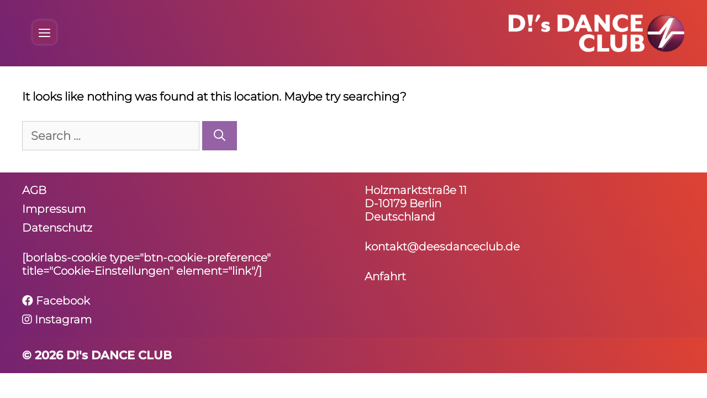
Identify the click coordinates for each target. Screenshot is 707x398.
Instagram (57, 319)
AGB (34, 190)
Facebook (56, 300)
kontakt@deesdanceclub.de (442, 246)
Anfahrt (385, 276)
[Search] (219, 136)
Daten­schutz (57, 227)
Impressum (54, 209)
